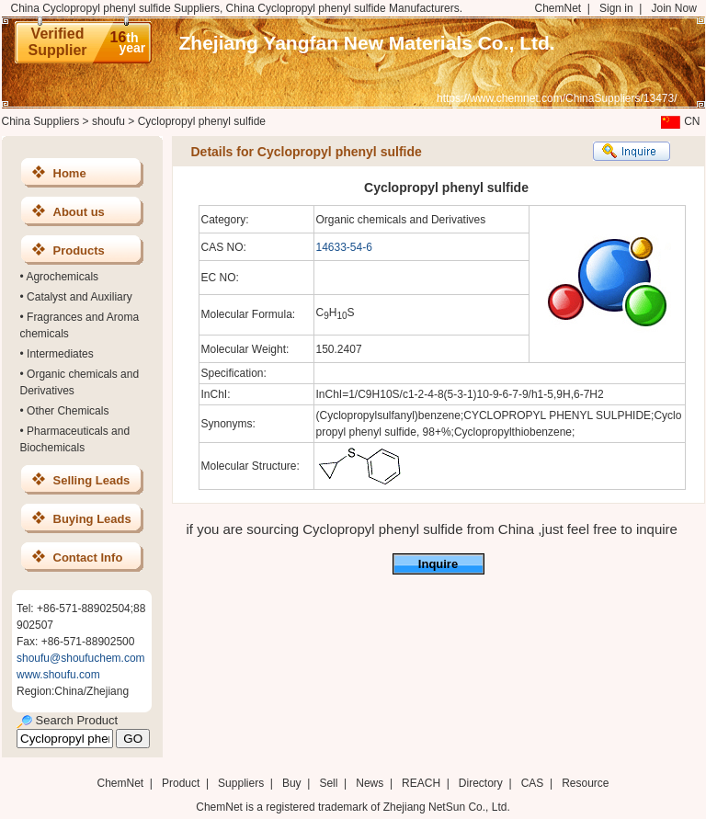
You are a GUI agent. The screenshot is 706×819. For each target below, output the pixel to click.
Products (79, 250)
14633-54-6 (344, 247)
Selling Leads (92, 480)
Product (182, 783)
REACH (421, 783)
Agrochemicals (62, 276)
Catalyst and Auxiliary (79, 296)
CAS (532, 783)
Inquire (438, 564)
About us (79, 212)
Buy (292, 783)
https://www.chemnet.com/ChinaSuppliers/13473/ (557, 98)
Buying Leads (92, 519)
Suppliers (241, 783)
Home (69, 173)
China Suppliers (41, 121)
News (369, 783)
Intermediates (60, 353)
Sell (328, 783)
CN (678, 121)
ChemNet (558, 8)
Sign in (616, 8)
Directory (481, 783)
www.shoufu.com (58, 674)
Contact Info (88, 557)
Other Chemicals (67, 410)
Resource (585, 783)
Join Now (673, 8)
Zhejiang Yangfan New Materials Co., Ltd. (367, 42)
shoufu (108, 121)
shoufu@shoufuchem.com (81, 658)
